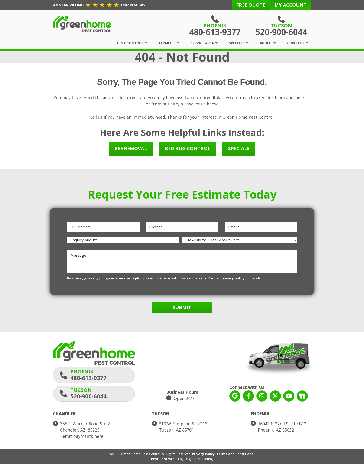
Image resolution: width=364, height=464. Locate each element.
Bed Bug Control (187, 148)
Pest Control (130, 43)
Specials (237, 43)
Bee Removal (130, 148)
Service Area (202, 43)
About (266, 43)
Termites (167, 43)
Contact (295, 43)
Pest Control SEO (165, 459)
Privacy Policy (203, 454)
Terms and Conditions (234, 454)
